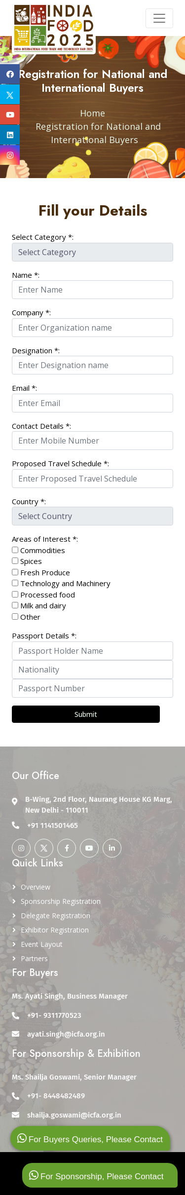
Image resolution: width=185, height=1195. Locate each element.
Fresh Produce (45, 572)
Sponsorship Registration (61, 901)
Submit (85, 714)
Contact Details (41, 426)
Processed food (47, 594)
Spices (31, 561)
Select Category (43, 237)
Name (25, 275)
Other (26, 617)
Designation (36, 350)
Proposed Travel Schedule (60, 463)
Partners (34, 958)
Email (24, 388)
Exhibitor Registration (55, 929)
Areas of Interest (45, 539)
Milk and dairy (43, 605)
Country (29, 501)
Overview (35, 887)
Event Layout (42, 944)
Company (31, 312)
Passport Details (44, 635)
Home (92, 113)
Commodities (42, 550)
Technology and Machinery (65, 583)
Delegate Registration (55, 915)
